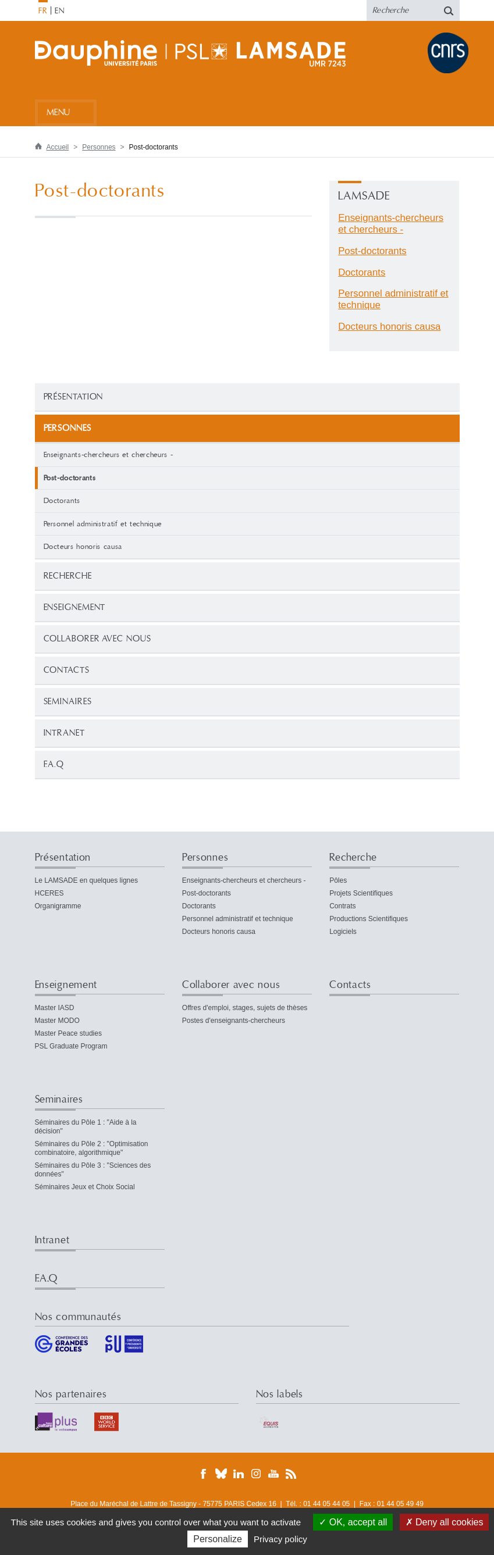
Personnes (98, 147)
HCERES (49, 893)
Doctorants (62, 500)
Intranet (64, 733)
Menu (58, 112)
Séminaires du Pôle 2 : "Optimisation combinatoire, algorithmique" (91, 1148)
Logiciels (343, 932)
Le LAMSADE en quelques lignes (86, 880)
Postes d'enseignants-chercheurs (233, 1021)
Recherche (68, 576)
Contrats (342, 906)
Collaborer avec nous (97, 638)
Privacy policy (280, 1539)
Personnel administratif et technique (103, 524)
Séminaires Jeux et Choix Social (85, 1187)
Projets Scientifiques (361, 893)
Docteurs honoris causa (83, 546)
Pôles (338, 880)
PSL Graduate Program (71, 1046)
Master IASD (54, 1008)
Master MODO (57, 1021)
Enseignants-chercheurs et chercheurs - (108, 454)
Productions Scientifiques (368, 919)
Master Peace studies (68, 1033)
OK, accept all (353, 1522)
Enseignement (75, 607)
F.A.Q (54, 764)
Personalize (217, 1539)
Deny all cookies (445, 1522)
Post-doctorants (372, 250)
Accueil (58, 147)
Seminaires (68, 701)
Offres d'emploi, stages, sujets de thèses (245, 1008)
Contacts (67, 670)
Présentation (74, 396)
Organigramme (58, 906)
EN (60, 11)
